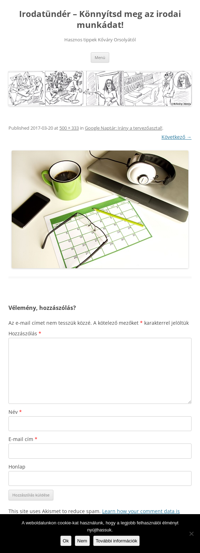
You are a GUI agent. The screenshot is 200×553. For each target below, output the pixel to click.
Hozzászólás (24, 333)
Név (15, 411)
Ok (66, 540)
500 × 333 (69, 128)
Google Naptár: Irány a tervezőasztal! (123, 128)
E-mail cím (22, 439)
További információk (116, 540)
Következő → (176, 137)
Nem (82, 540)
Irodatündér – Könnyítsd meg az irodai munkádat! (100, 19)
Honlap (16, 466)
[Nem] (191, 533)
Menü (100, 57)
